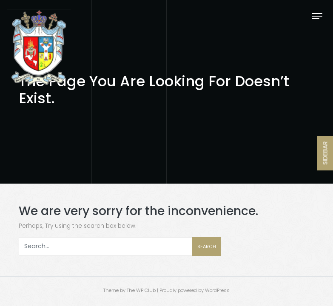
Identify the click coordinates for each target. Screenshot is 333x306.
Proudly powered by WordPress (194, 290)
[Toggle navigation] (317, 16)
